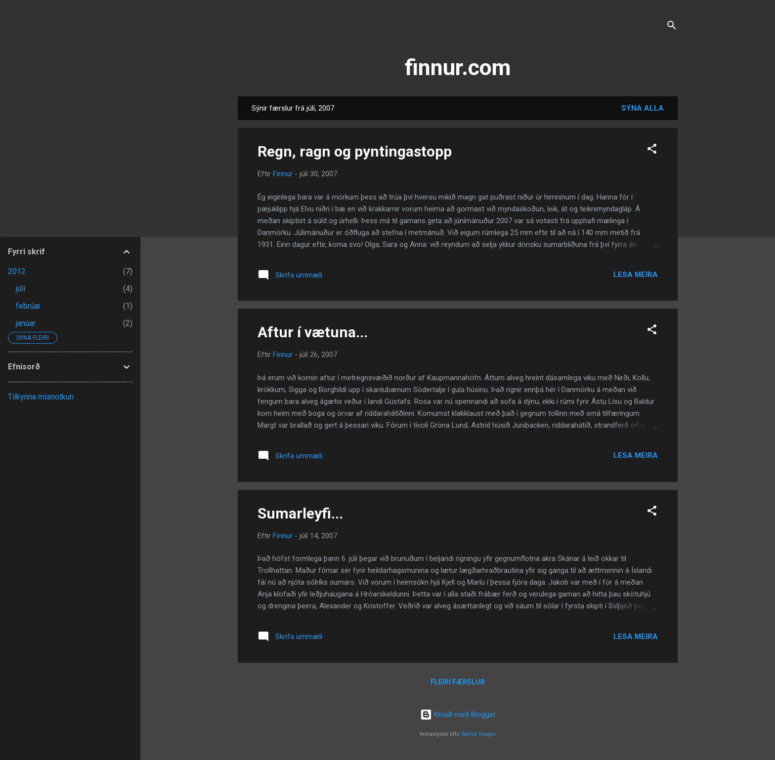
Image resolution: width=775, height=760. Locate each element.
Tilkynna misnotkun (41, 396)
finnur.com (458, 67)
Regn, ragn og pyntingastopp (355, 151)
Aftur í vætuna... (313, 332)
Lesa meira (635, 274)
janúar (26, 323)
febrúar (28, 306)
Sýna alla (642, 108)
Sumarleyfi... (300, 513)
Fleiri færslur (458, 682)
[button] (652, 150)
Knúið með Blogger (458, 714)
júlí (20, 288)
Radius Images (478, 734)
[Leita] (672, 27)
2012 (17, 271)
